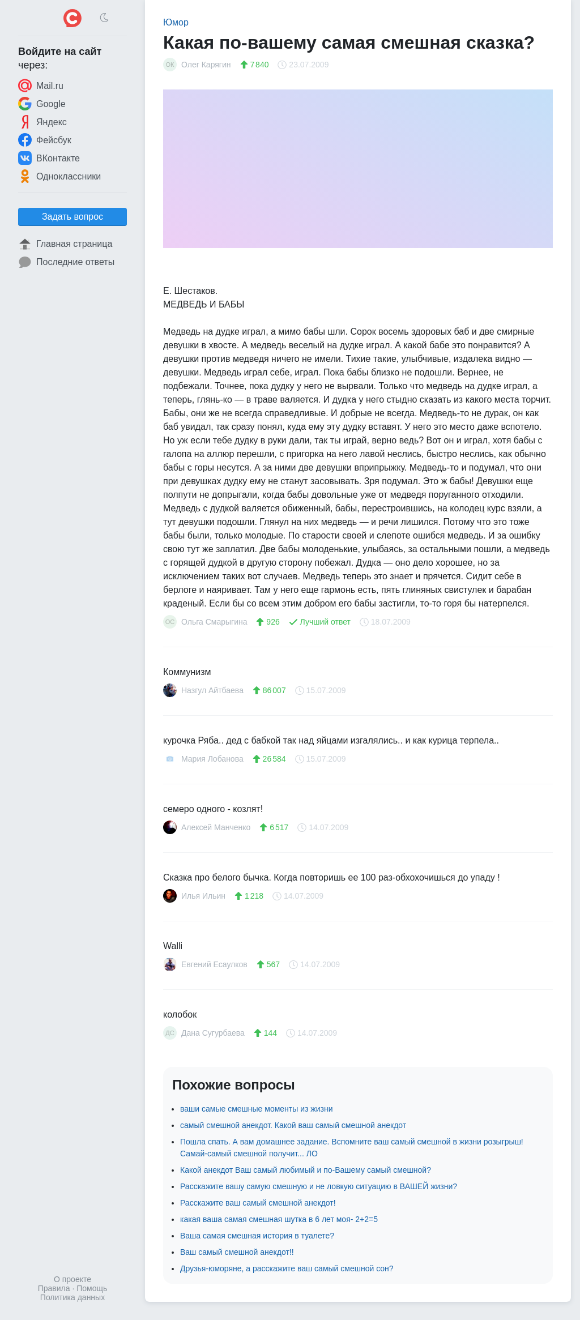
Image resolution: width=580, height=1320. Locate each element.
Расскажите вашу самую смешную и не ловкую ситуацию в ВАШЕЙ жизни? (318, 1186)
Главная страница (65, 244)
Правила (54, 1288)
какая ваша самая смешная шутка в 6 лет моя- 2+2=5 (279, 1219)
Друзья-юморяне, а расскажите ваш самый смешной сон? (287, 1268)
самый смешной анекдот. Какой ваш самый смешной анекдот (293, 1125)
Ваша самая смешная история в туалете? (257, 1235)
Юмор (176, 22)
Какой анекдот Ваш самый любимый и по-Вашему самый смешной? (305, 1169)
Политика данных (72, 1297)
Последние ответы (66, 262)
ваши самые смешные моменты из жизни (256, 1108)
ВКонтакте (49, 158)
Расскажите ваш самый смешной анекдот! (258, 1202)
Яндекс (42, 122)
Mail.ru (40, 85)
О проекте (72, 1279)
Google (42, 103)
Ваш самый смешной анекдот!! (237, 1252)
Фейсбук (44, 140)
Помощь (91, 1288)
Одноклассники (59, 176)
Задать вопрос (72, 216)
